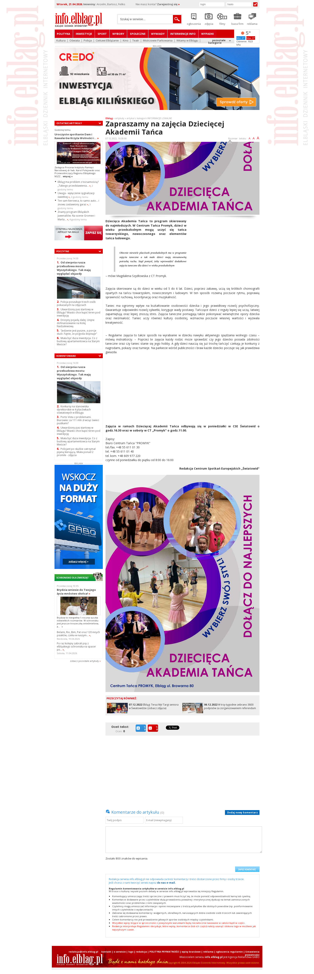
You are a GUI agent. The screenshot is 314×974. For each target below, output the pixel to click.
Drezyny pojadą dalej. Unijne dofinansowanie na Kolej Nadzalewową (75, 323)
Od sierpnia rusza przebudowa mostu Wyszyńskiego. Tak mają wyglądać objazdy (74, 268)
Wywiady (158, 34)
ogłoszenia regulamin (229, 951)
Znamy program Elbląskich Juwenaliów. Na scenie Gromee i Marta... (76, 215)
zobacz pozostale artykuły (84, 660)
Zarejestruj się (168, 4)
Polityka (63, 34)
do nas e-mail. (166, 882)
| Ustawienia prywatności (251, 953)
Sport (102, 34)
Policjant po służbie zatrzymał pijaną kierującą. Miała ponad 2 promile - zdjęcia (76, 452)
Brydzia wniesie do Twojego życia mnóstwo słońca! (76, 591)
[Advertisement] (224, 248)
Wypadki (207, 34)
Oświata (75, 40)
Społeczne (137, 34)
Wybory (118, 34)
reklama (208, 951)
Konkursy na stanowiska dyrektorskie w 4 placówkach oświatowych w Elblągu (74, 409)
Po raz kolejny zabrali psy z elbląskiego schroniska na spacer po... (76, 646)
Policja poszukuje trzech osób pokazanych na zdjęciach (76, 303)
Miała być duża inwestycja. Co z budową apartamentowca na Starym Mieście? (78, 341)
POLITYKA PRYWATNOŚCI (164, 951)
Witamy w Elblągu (187, 40)
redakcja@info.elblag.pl (83, 951)
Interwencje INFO (183, 34)
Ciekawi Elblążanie (107, 40)
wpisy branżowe (191, 951)
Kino (125, 40)
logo (130, 951)
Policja (88, 40)
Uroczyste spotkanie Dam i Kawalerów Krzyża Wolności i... (77, 136)
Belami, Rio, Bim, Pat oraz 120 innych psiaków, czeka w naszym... (78, 633)
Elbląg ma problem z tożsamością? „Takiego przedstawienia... (78, 183)
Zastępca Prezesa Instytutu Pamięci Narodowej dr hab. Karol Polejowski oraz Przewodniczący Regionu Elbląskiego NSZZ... (77, 172)
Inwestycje (84, 34)
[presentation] (201, 864)
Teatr (135, 40)
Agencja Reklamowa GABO (243, 957)
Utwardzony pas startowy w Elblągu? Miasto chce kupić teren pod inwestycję (78, 312)
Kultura (61, 40)
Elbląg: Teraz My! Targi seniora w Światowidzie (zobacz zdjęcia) (154, 706)
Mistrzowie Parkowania (158, 40)
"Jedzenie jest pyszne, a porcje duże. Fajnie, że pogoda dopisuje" (77, 332)
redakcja (141, 951)
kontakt (106, 951)
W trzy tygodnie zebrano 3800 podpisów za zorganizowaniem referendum (230, 706)
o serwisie (120, 951)
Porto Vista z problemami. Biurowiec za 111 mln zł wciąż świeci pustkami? (78, 420)
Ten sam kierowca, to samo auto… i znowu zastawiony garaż (78, 202)
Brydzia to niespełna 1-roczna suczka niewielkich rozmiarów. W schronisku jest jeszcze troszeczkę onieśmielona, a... (78, 622)
